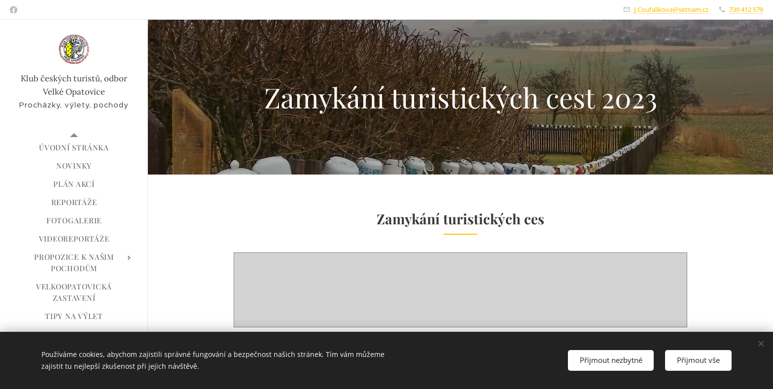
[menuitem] (74, 147)
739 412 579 (746, 9)
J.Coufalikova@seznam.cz (671, 9)
